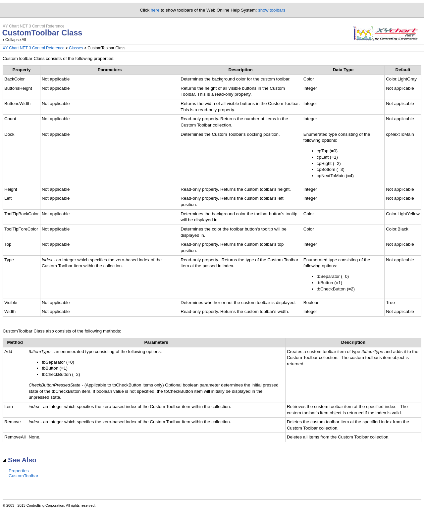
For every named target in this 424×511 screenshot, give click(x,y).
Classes (76, 48)
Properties (19, 470)
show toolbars (271, 10)
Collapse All (15, 39)
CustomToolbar (23, 475)
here (155, 10)
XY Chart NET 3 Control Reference (33, 48)
